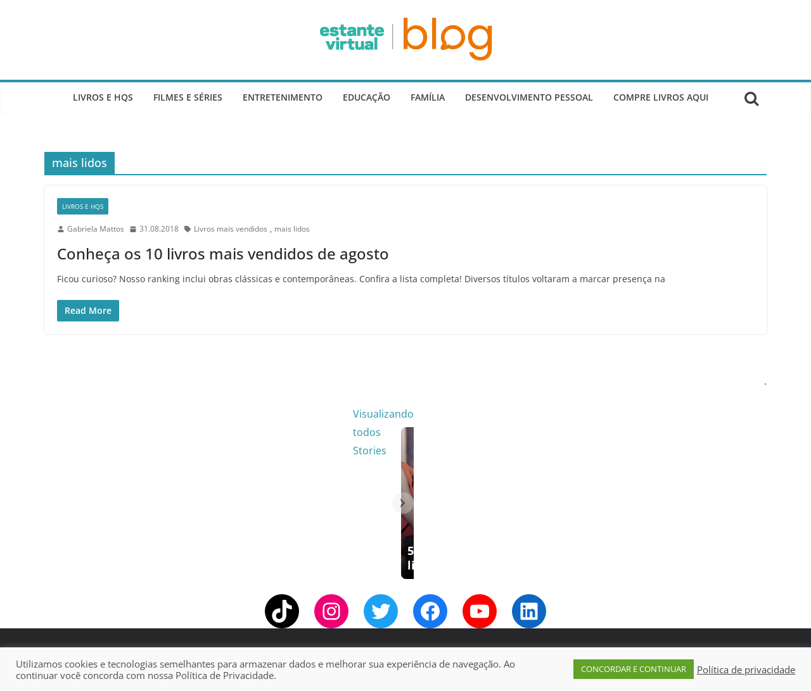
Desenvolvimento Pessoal (529, 97)
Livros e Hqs (103, 97)
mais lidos (292, 228)
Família (428, 97)
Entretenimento (282, 97)
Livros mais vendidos (230, 228)
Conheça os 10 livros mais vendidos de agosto (223, 253)
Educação (366, 97)
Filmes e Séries (187, 97)
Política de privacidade (746, 669)
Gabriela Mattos (95, 228)
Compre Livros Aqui (660, 97)
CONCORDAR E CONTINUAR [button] (633, 669)
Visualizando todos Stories (611, 414)
